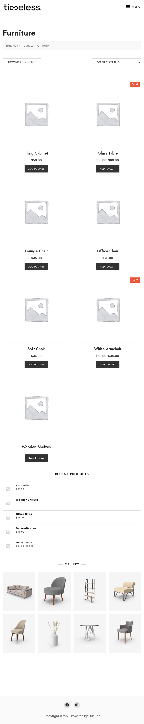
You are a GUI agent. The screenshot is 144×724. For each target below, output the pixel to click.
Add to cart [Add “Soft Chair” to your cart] (36, 364)
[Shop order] (116, 62)
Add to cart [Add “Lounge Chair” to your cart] (36, 266)
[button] (133, 6)
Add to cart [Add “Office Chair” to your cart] (108, 266)
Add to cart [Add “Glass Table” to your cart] (108, 169)
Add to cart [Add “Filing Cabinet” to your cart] (36, 169)
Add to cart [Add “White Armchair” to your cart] (108, 364)
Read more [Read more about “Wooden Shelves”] (36, 458)
